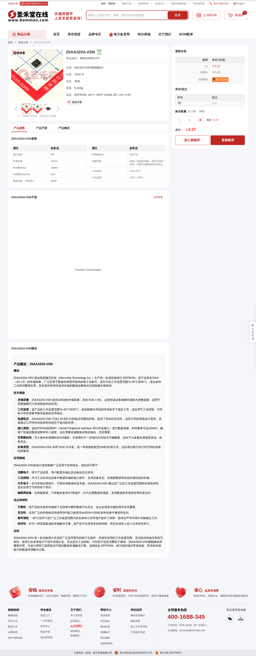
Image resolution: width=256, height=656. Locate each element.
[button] (27, 109)
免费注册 (13, 3)
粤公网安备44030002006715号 (135, 653)
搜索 (177, 15)
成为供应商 (46, 637)
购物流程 (13, 615)
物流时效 (105, 626)
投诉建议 (75, 631)
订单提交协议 (138, 632)
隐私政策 (135, 621)
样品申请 (45, 631)
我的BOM (143, 3)
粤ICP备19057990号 (171, 653)
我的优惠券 (178, 3)
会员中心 (160, 3)
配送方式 (13, 626)
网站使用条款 (138, 615)
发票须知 (105, 615)
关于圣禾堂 (76, 615)
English (239, 3)
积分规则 (105, 637)
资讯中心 (45, 626)
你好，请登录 (108, 3)
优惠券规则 (106, 643)
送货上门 (45, 615)
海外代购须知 (15, 637)
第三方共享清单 (139, 626)
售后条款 (105, 621)
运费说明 (13, 632)
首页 (10, 42)
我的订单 (127, 3)
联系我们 (75, 621)
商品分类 (23, 42)
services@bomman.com (192, 630)
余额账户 (105, 632)
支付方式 (13, 621)
